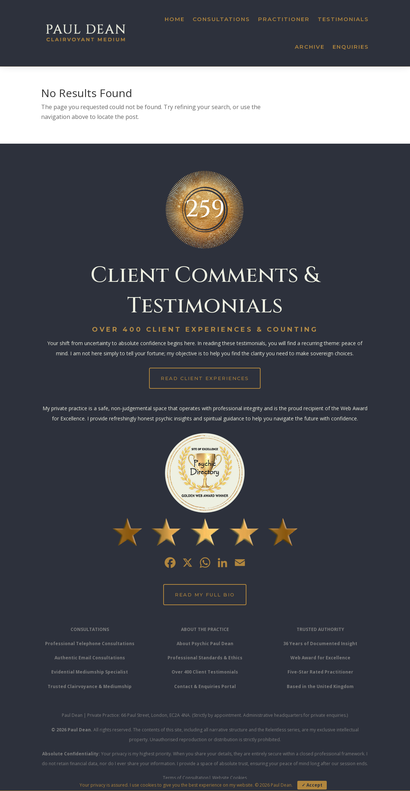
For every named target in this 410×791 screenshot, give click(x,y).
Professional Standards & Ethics (205, 658)
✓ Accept (312, 785)
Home (175, 19)
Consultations (221, 19)
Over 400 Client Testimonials (205, 672)
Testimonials (343, 19)
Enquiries (351, 46)
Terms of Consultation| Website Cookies (205, 778)
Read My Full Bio (205, 595)
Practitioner (284, 19)
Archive (310, 46)
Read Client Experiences (205, 378)
